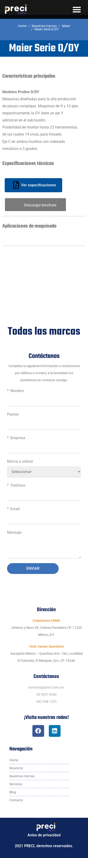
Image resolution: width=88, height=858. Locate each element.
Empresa (17, 438)
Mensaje (14, 532)
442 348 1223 (46, 701)
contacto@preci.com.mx (46, 687)
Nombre (17, 391)
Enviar (32, 568)
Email (15, 509)
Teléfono (17, 485)
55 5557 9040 (46, 694)
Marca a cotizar (20, 461)
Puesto (13, 414)
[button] (76, 9)
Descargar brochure (40, 205)
